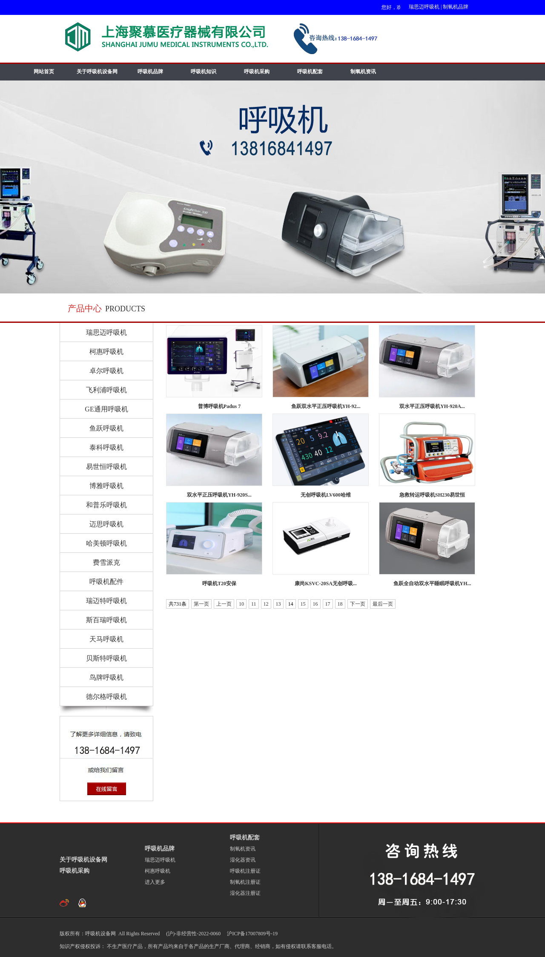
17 (327, 604)
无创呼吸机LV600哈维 (326, 495)
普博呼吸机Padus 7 (219, 406)
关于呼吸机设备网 (97, 72)
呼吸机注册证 (245, 871)
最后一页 (383, 604)
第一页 (201, 604)
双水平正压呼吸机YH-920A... (432, 406)
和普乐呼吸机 (106, 505)
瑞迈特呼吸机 (106, 600)
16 (315, 604)
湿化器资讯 (242, 860)
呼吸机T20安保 (219, 583)
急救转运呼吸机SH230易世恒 (432, 495)
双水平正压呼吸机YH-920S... (219, 495)
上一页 (224, 604)
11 (253, 604)
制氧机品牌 (455, 7)
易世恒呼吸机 (106, 466)
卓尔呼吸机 (106, 370)
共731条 (177, 604)
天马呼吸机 (106, 639)
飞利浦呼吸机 (106, 390)
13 (278, 604)
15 (303, 604)
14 (290, 604)
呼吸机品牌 (150, 72)
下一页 (357, 604)
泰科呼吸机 (106, 447)
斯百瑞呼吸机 (106, 620)
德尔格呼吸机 (106, 696)
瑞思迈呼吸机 (424, 7)
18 (340, 604)
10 (241, 604)
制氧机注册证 (245, 882)
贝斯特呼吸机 (106, 658)
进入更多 (155, 882)
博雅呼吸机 (106, 485)
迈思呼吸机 (106, 524)
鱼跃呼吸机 (106, 428)
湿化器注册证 (245, 893)
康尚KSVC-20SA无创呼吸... (326, 583)
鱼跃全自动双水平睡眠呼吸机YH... (432, 583)
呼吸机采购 (257, 72)
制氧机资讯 (363, 72)
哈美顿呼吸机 (106, 543)
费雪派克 (106, 562)
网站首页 (44, 72)
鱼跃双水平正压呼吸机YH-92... (326, 406)
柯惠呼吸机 (106, 351)
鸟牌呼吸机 (106, 677)
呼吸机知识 (203, 72)
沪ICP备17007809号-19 (252, 934)
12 (266, 604)
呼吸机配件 (106, 581)
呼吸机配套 (310, 72)
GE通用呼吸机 (106, 409)
